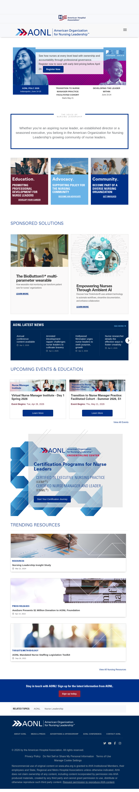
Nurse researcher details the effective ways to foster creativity (114, 340)
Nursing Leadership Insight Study (31, 568)
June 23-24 (107, 91)
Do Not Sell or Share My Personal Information (68, 759)
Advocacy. (63, 179)
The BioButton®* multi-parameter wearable (36, 278)
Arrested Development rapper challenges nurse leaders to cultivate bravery (55, 342)
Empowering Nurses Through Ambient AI (94, 288)
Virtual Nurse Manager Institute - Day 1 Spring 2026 (27, 395)
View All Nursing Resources (112, 672)
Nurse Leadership (54, 711)
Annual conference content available (26, 339)
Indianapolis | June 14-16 (30, 90)
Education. (23, 179)
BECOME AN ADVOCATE (69, 197)
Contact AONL (113, 737)
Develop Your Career (29, 200)
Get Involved (109, 197)
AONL (37, 711)
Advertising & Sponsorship (64, 737)
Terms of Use (103, 759)
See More (120, 326)
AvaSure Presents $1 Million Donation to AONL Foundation (46, 613)
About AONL (20, 737)
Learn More (28, 412)
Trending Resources (35, 527)
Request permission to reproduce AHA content (88, 785)
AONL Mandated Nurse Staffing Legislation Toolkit (41, 657)
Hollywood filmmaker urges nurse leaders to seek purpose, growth (84, 342)
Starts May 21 (68, 93)
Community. (105, 179)
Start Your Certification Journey (52, 502)
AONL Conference (92, 737)
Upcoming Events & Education (47, 369)
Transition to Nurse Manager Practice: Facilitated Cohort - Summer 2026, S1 (65, 397)
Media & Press (38, 737)
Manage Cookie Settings (68, 763)
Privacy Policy (33, 759)
